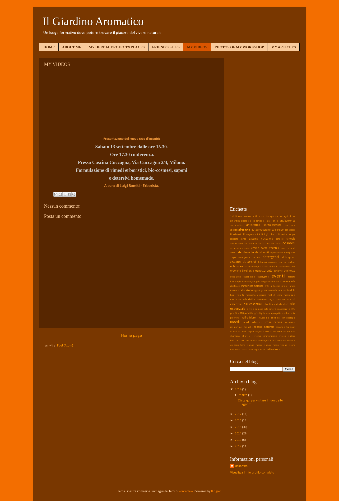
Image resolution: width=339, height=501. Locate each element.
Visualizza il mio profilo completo (252, 472)
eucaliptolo (249, 277)
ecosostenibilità (270, 266)
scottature (270, 331)
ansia (276, 221)
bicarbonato (236, 234)
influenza (275, 286)
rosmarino (289, 322)
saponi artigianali (285, 327)
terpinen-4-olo (279, 340)
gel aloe (259, 281)
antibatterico (287, 220)
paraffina (234, 313)
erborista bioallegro (242, 270)
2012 (238, 446)
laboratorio (246, 290)
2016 (238, 420)
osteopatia (284, 309)
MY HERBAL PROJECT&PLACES (117, 47)
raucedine (264, 318)
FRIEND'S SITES (166, 47)
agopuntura (276, 216)
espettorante (264, 270)
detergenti (271, 257)
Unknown (241, 466)
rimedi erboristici (253, 322)
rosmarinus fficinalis (241, 327)
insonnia (234, 290)
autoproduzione (261, 229)
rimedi (235, 322)
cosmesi (289, 243)
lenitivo (282, 290)
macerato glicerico (256, 295)
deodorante (246, 252)
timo (242, 345)
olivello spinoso (255, 309)
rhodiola (275, 318)
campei (291, 234)
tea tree (245, 340)
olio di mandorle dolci (276, 304)
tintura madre (254, 345)
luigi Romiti (237, 295)
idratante (235, 286)
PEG (242, 313)
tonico (244, 349)
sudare (291, 336)
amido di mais (264, 221)
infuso (292, 286)
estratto (278, 271)
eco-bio (247, 266)
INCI (267, 286)
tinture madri (271, 345)
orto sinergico (271, 309)
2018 (238, 389)
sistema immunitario (264, 336)
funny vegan (248, 281)
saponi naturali (238, 331)
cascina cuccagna (261, 238)
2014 (238, 433)
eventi (278, 276)
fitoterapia (235, 281)
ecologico (256, 266)
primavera (266, 313)
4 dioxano (237, 216)
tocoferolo (235, 349)
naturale (286, 299)
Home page (131, 335)
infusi (284, 286)
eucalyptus (263, 277)
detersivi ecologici (267, 262)
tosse (250, 349)
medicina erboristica (243, 299)
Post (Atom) (65, 345)
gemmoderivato (272, 281)
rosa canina (273, 322)
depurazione (276, 252)
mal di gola (275, 295)
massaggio (289, 295)
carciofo (234, 239)
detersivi (249, 262)
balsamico (277, 229)
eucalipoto (235, 277)
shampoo (235, 336)
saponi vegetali (256, 331)
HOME (49, 47)
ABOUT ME (71, 47)
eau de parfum (287, 262)
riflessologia (288, 318)
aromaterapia (240, 230)
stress (282, 336)
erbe (293, 266)
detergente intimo (249, 257)
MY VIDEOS (197, 47)
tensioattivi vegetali (260, 340)
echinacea (236, 266)
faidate (291, 277)
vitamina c (274, 349)
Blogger (216, 491)
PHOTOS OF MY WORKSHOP (239, 47)
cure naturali (288, 248)
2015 (238, 427)
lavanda (272, 290)
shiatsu (246, 336)
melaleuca (262, 299)
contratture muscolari (270, 243)
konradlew (186, 491)
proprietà (235, 318)
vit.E (265, 349)
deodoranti (262, 252)
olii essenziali (253, 304)
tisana (283, 345)
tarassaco (235, 340)
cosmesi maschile (240, 248)
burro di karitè (279, 234)
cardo (243, 239)
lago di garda (260, 290)
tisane (292, 345)
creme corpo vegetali (265, 248)
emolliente (284, 266)
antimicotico (236, 225)
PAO (293, 309)
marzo (243, 395)
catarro (279, 239)
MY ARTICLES (283, 47)
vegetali (258, 349)
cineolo (290, 238)
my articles (275, 299)
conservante (250, 243)
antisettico (253, 225)
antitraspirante (273, 225)
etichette (289, 270)
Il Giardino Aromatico (93, 21)
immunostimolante (252, 286)
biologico (265, 234)
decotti (233, 252)
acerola (247, 216)
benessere (290, 230)
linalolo (291, 290)
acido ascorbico (261, 216)
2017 (238, 414)
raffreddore (249, 317)
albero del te (248, 221)
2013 (238, 440)
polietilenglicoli (252, 313)
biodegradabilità (251, 234)
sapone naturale (264, 327)
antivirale (290, 225)
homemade (288, 281)
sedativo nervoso (286, 331)
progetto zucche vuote (283, 313)
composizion (236, 243)
